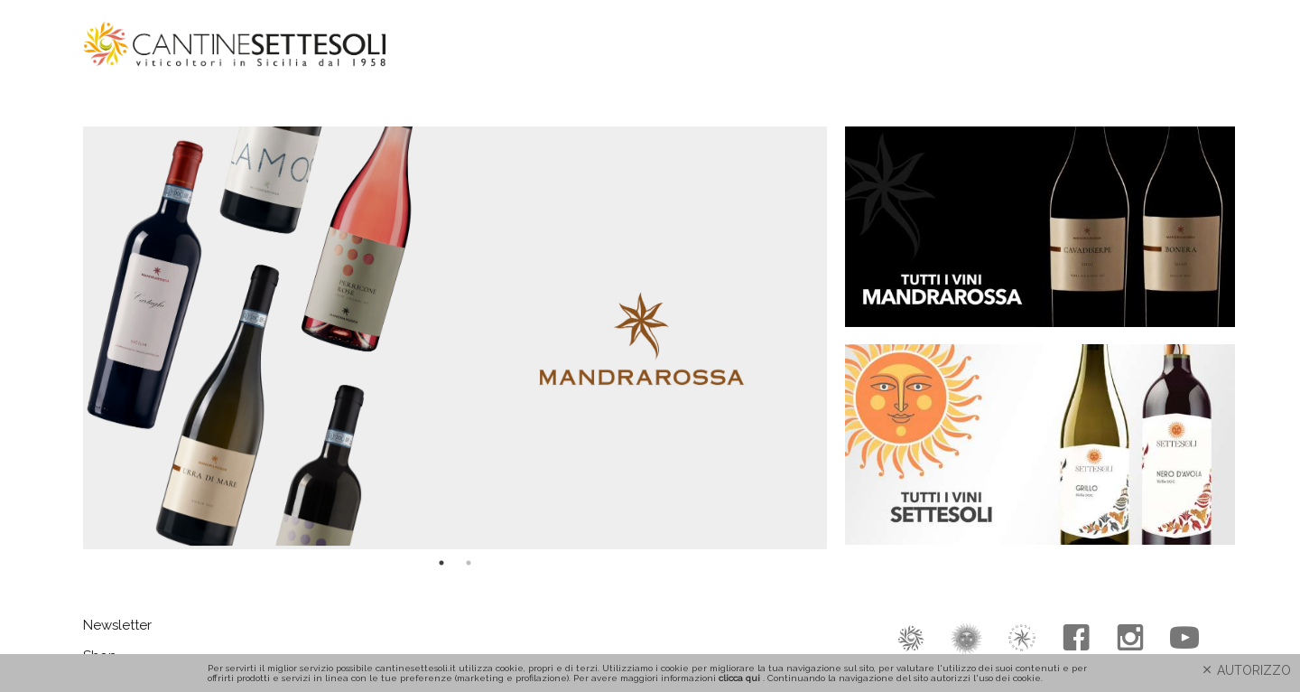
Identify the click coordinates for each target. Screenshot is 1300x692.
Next (840, 338)
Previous (69, 338)
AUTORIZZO (1246, 670)
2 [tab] (469, 563)
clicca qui (739, 678)
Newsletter (117, 625)
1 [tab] (441, 563)
